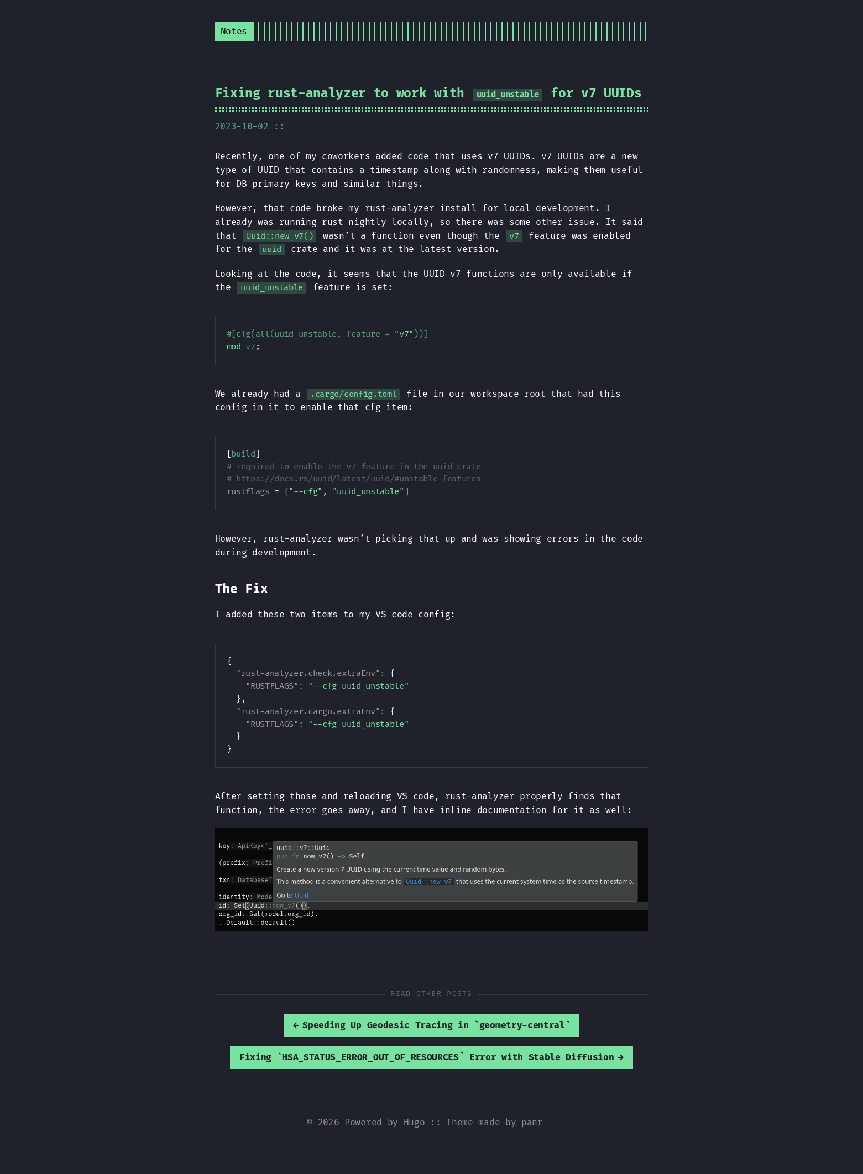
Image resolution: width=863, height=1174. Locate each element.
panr (532, 1122)
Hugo (414, 1122)
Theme (459, 1122)
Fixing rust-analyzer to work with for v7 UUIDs (428, 93)
